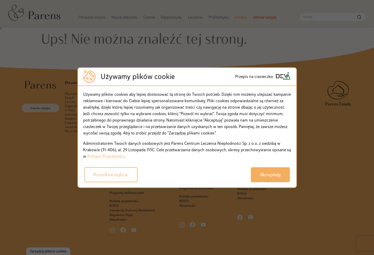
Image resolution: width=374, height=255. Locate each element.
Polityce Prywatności (105, 156)
